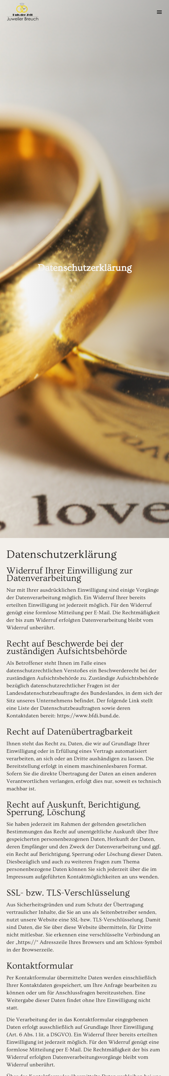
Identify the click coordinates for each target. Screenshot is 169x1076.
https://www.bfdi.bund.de (88, 716)
